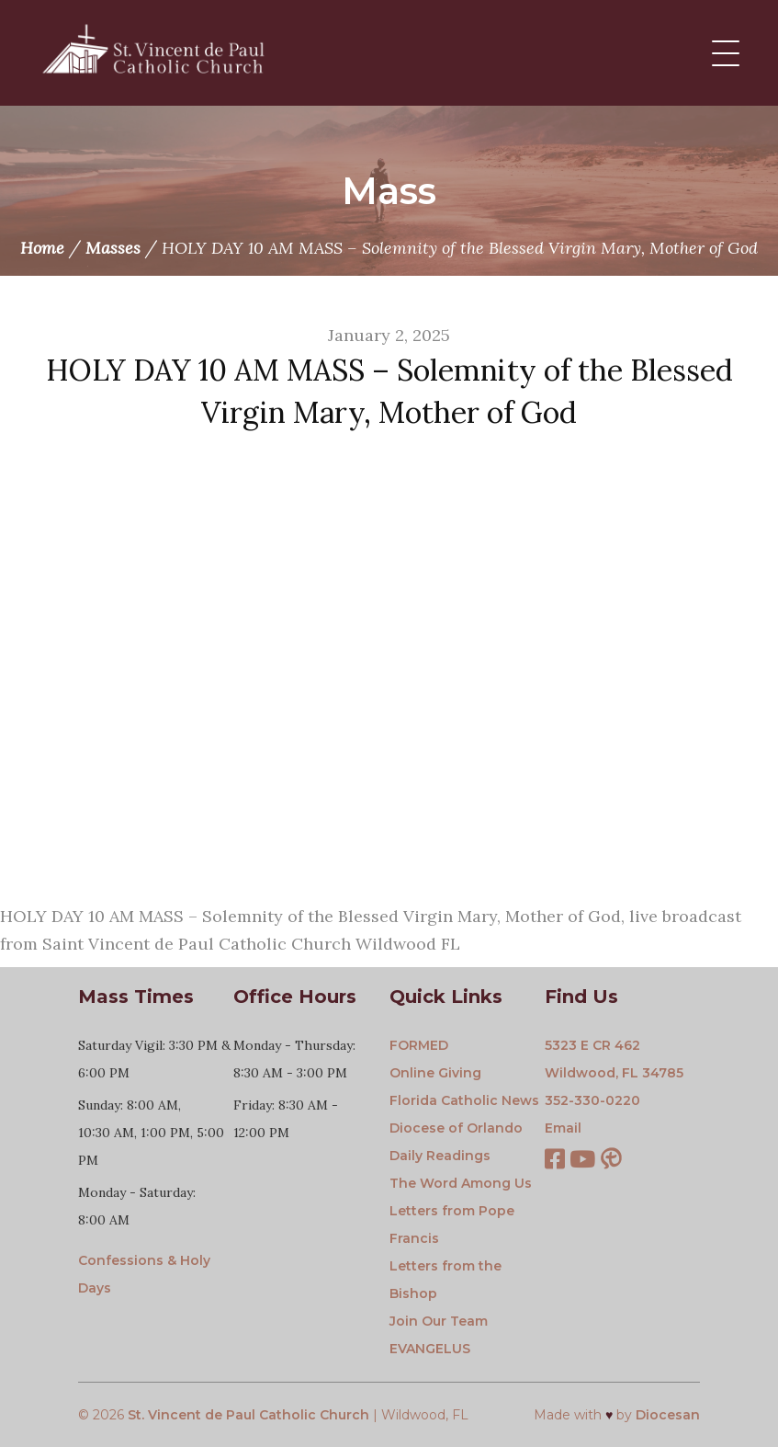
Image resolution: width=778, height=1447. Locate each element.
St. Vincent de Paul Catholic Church (248, 1415)
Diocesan (668, 1415)
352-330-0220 (592, 1100)
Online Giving (435, 1073)
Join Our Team (438, 1321)
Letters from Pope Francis (451, 1224)
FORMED (418, 1045)
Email (563, 1128)
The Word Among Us (460, 1183)
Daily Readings (439, 1155)
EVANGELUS (429, 1348)
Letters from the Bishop (445, 1280)
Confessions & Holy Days (144, 1274)
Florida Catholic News (464, 1100)
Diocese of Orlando (456, 1128)
